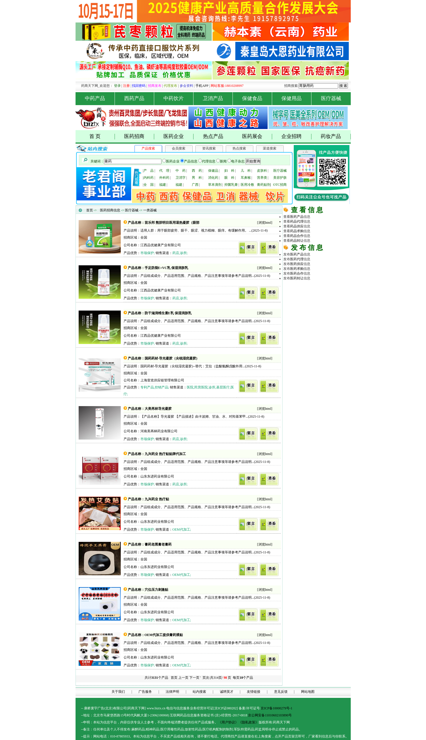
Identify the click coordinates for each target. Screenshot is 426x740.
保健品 (213, 171)
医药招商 (139, 136)
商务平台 (330, 311)
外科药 (164, 178)
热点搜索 (239, 148)
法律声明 (172, 692)
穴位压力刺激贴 (156, 590)
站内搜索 (199, 692)
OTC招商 (280, 185)
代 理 (164, 171)
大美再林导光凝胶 (158, 409)
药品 (297, 221)
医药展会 (257, 136)
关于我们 (118, 692)
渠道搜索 (269, 148)
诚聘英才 (226, 692)
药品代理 (330, 292)
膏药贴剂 (263, 185)
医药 (297, 217)
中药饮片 (178, 98)
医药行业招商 (330, 302)
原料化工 (303, 297)
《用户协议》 (228, 722)
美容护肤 (280, 178)
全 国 (148, 185)
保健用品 (296, 98)
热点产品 (213, 136)
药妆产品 (336, 136)
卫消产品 (218, 98)
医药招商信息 (110, 210)
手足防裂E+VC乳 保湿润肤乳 (166, 268)
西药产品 (139, 98)
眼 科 (229, 178)
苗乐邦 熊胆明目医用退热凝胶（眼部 (172, 223)
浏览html (264, 223)
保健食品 (257, 98)
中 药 (181, 171)
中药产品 (100, 98)
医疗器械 (331, 98)
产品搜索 (148, 148)
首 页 (102, 136)
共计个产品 (156, 678)
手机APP (201, 86)
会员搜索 (178, 148)
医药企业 (178, 136)
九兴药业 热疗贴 (157, 499)
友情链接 (253, 692)
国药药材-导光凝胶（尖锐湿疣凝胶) (171, 358)
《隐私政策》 (248, 722)
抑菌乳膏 (231, 185)
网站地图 (308, 692)
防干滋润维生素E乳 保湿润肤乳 (168, 313)
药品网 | (289, 287)
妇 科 (229, 171)
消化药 (213, 178)
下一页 (194, 678)
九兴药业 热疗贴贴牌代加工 (165, 454)
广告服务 (145, 692)
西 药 (197, 171)
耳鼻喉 (246, 178)
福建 (162, 185)
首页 (89, 210)
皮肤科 (262, 171)
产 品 (148, 171)
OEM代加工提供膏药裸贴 (164, 635)
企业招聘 (296, 136)
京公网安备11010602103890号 (270, 715)
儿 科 (246, 171)
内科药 (148, 178)
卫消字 (181, 178)
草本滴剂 (215, 185)
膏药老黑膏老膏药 (158, 544)
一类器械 (150, 210)
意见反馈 (281, 692)
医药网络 (317, 311)
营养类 (262, 178)
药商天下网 (304, 287)
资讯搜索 (209, 148)
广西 (195, 185)
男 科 (197, 178)
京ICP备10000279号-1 (276, 708)
